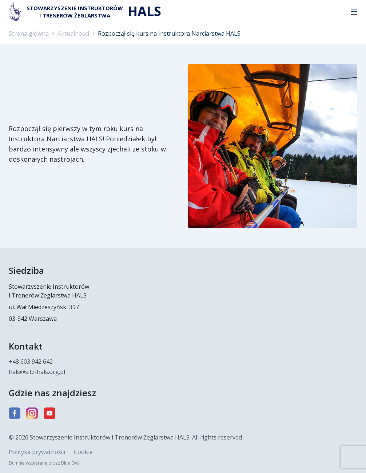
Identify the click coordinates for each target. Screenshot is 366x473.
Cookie (83, 452)
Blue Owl (70, 463)
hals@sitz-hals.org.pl (37, 371)
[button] (354, 11)
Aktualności (73, 33)
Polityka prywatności (37, 452)
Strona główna (29, 33)
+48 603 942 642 (31, 361)
